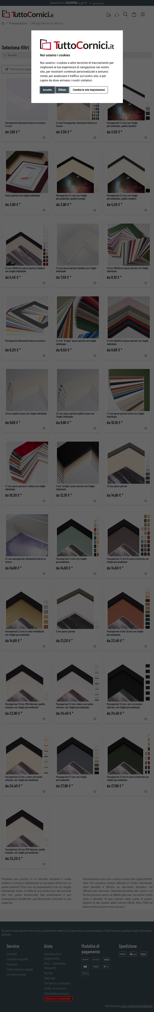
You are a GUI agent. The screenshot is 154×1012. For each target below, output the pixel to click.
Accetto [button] (47, 89)
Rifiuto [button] (62, 89)
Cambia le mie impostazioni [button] (89, 89)
